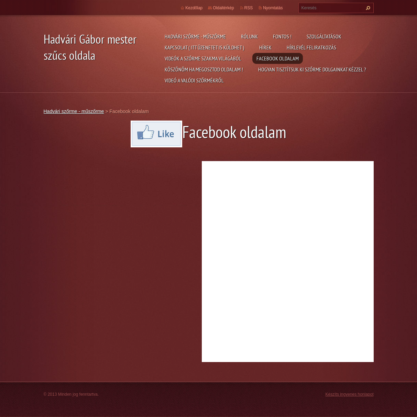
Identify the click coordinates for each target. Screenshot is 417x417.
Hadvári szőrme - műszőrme (195, 36)
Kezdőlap (193, 7)
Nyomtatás (273, 7)
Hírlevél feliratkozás (311, 47)
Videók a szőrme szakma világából (203, 58)
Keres (367, 8)
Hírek (265, 47)
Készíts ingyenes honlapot (350, 394)
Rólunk (249, 36)
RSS (248, 7)
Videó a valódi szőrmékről (194, 80)
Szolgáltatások (324, 36)
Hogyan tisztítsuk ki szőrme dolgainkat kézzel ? (312, 69)
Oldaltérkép (223, 7)
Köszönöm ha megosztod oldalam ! (204, 69)
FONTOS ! (282, 36)
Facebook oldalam (277, 58)
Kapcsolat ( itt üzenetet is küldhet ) (204, 47)
